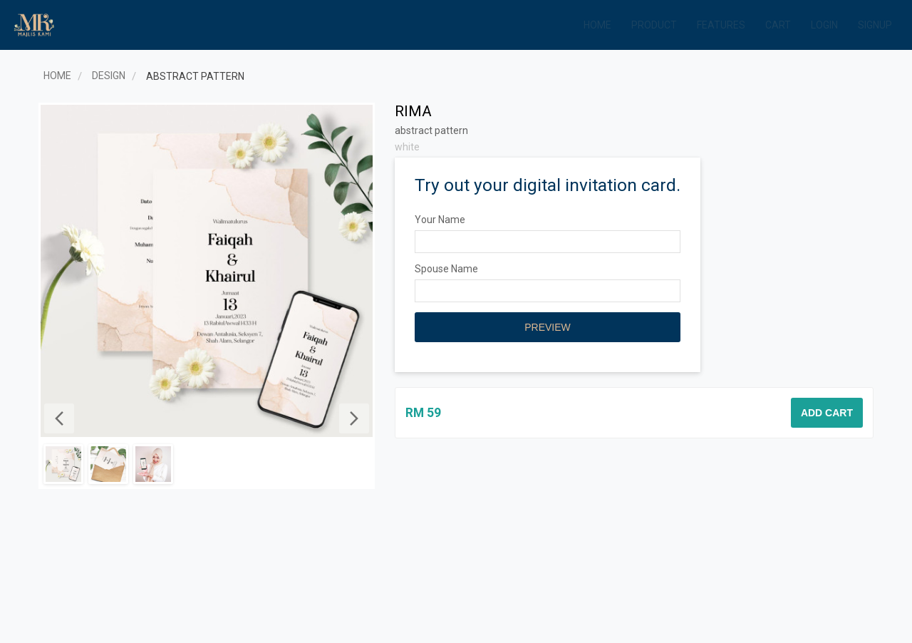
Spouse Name (446, 268)
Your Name (440, 219)
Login (824, 25)
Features (721, 25)
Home (597, 25)
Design (108, 75)
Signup (875, 25)
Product (654, 25)
